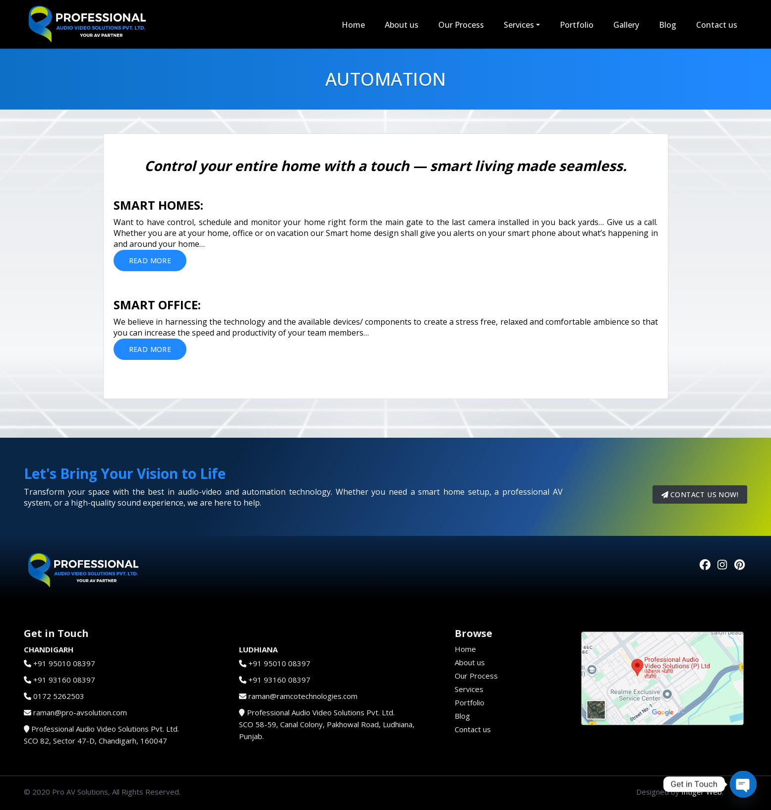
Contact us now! (699, 494)
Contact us (716, 24)
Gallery (626, 24)
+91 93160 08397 (64, 680)
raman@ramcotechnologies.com (302, 696)
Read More (150, 260)
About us (401, 24)
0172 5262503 (58, 696)
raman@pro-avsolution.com (80, 712)
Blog (667, 24)
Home (353, 24)
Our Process (461, 24)
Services (519, 24)
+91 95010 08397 (64, 663)
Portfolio (576, 24)
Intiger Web (701, 792)
